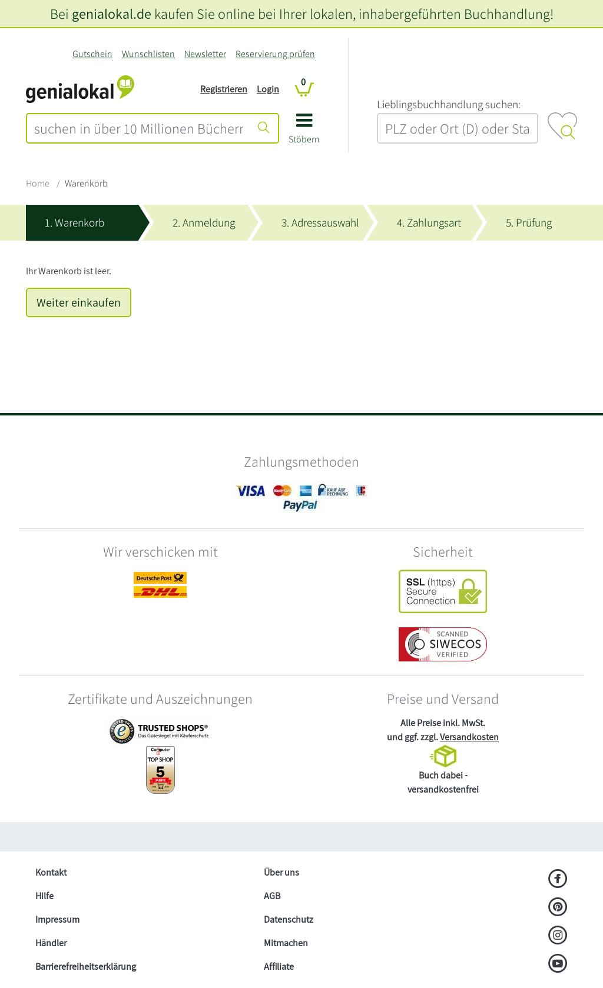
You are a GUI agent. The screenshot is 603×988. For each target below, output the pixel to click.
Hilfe (44, 896)
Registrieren (223, 89)
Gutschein (92, 54)
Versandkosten (469, 737)
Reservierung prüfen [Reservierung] (275, 54)
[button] (304, 133)
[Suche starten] (264, 128)
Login (268, 89)
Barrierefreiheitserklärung (85, 966)
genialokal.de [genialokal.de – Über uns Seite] (111, 13)
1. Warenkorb (74, 222)
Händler (51, 943)
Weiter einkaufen (79, 302)
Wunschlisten (148, 54)
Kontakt (51, 872)
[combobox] (138, 128)
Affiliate (279, 966)
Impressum (57, 919)
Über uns (281, 872)
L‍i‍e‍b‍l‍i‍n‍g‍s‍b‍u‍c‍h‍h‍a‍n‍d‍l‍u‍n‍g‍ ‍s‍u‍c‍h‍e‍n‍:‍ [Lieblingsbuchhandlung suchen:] (449, 104)
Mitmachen (286, 943)
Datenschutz (288, 919)
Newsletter (205, 54)
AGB (272, 896)
